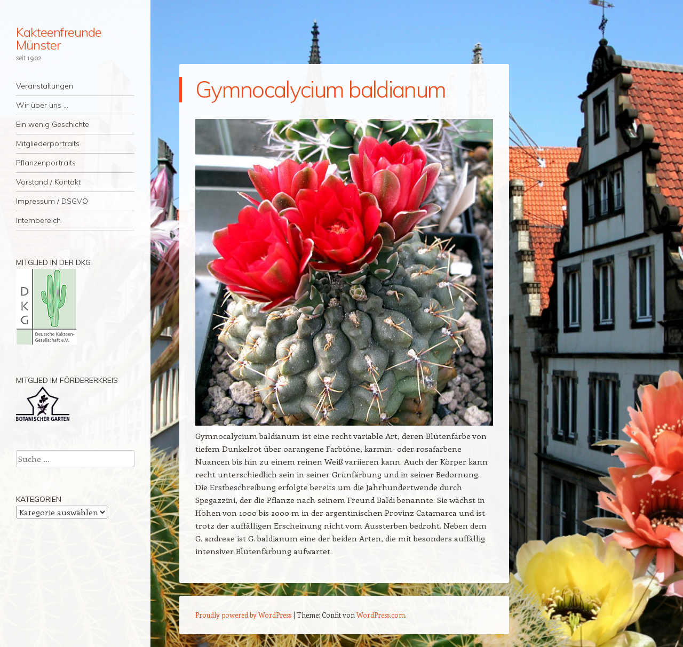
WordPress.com (380, 614)
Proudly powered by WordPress (243, 614)
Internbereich (38, 220)
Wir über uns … (42, 105)
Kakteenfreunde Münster (58, 38)
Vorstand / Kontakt (48, 182)
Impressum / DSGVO (52, 201)
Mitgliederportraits (48, 143)
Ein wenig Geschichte (52, 124)
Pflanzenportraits (46, 162)
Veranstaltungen (44, 86)
